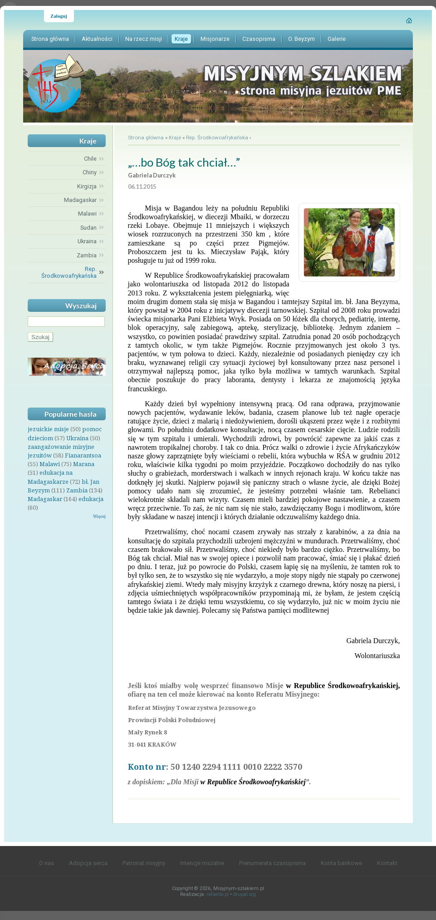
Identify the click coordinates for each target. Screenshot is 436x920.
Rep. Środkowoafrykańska (217, 137)
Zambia (77, 490)
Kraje (175, 137)
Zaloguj (58, 16)
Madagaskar (45, 499)
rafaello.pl (217, 894)
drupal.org (244, 894)
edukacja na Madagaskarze (50, 476)
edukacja (90, 499)
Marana (83, 464)
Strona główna (146, 137)
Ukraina (77, 438)
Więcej (99, 516)
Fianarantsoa (83, 455)
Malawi (49, 464)
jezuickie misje (48, 429)
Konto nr (147, 766)
